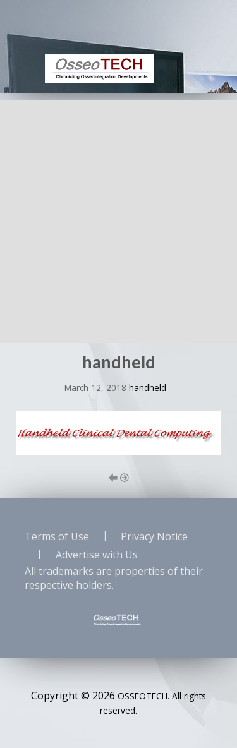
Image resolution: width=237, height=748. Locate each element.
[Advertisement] (118, 218)
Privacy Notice (154, 536)
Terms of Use (57, 536)
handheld (147, 388)
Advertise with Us (97, 555)
